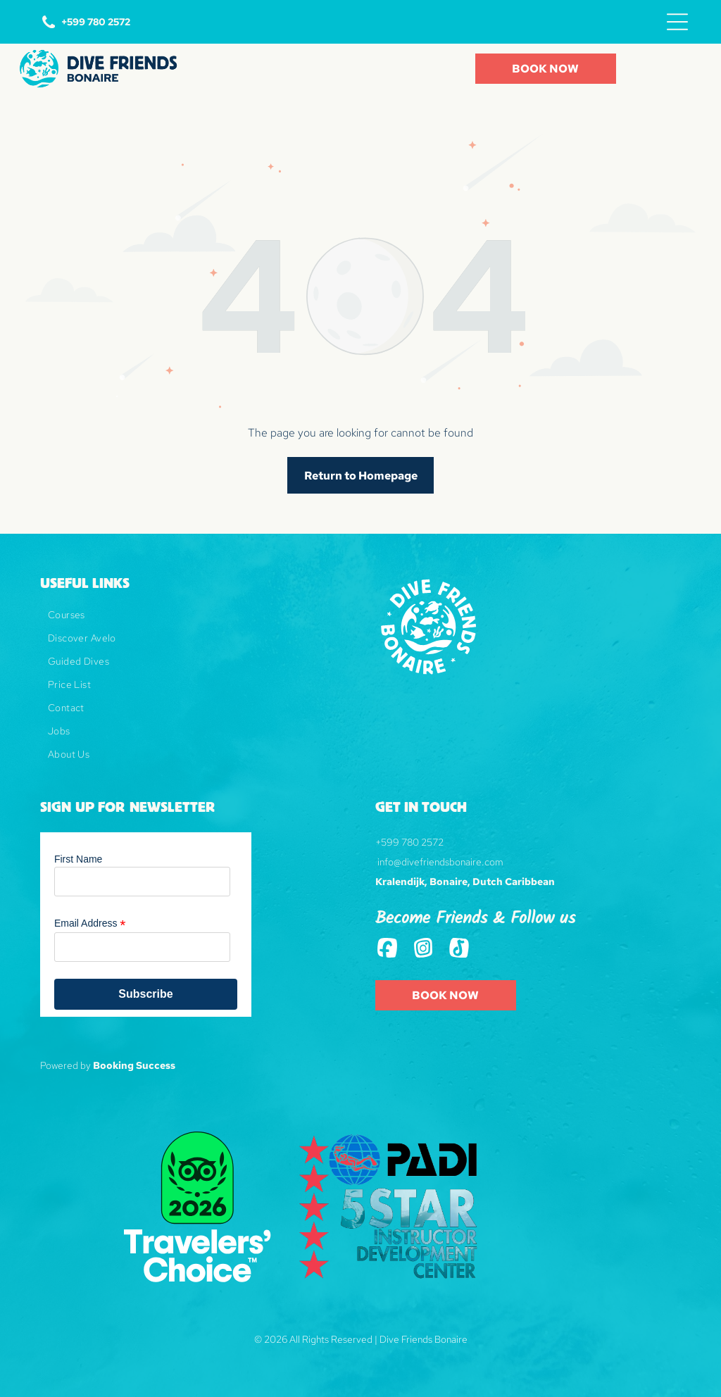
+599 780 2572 (409, 842)
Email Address (90, 923)
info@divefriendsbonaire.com (440, 862)
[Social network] (387, 949)
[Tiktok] (459, 949)
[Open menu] (677, 21)
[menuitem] (186, 620)
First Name (78, 859)
